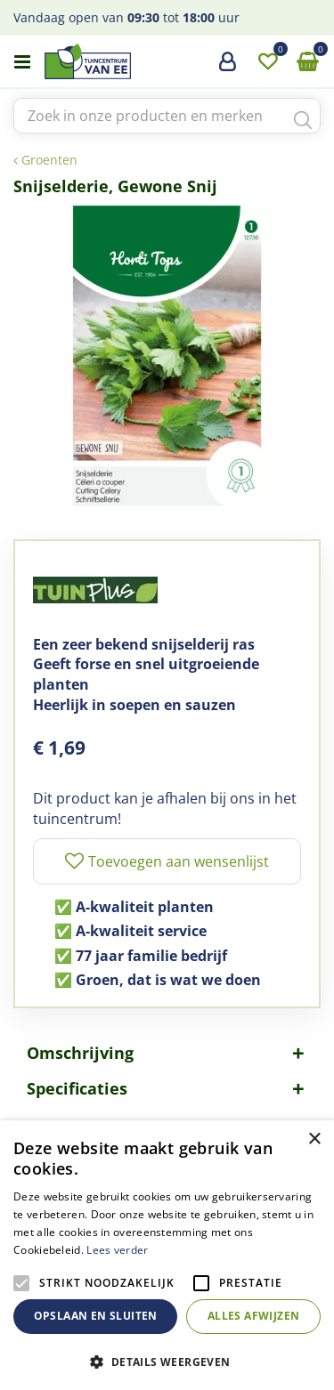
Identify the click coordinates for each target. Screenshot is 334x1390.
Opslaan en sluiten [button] (96, 1315)
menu (22, 62)
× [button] (314, 1139)
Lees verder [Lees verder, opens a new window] (117, 1249)
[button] (167, 1361)
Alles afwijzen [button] (254, 1315)
